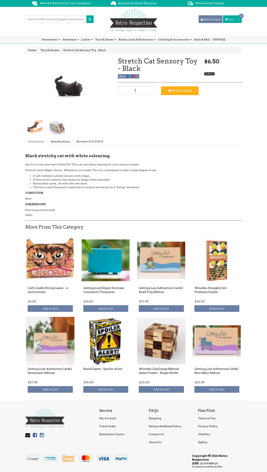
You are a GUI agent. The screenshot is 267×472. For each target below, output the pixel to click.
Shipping (155, 418)
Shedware (71, 39)
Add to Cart (180, 91)
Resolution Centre (111, 434)
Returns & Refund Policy (165, 426)
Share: (128, 76)
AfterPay (204, 434)
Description (36, 141)
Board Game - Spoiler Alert (102, 369)
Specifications (60, 141)
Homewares (51, 39)
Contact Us (156, 434)
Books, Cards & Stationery (137, 39)
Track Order (107, 426)
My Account (107, 418)
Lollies (87, 39)
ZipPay (202, 442)
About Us (155, 442)
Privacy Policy (208, 426)
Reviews (90, 141)
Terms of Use (207, 418)
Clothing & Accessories (175, 39)
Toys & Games (105, 39)
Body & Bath (202, 39)
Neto (219, 466)
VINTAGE (218, 39)
